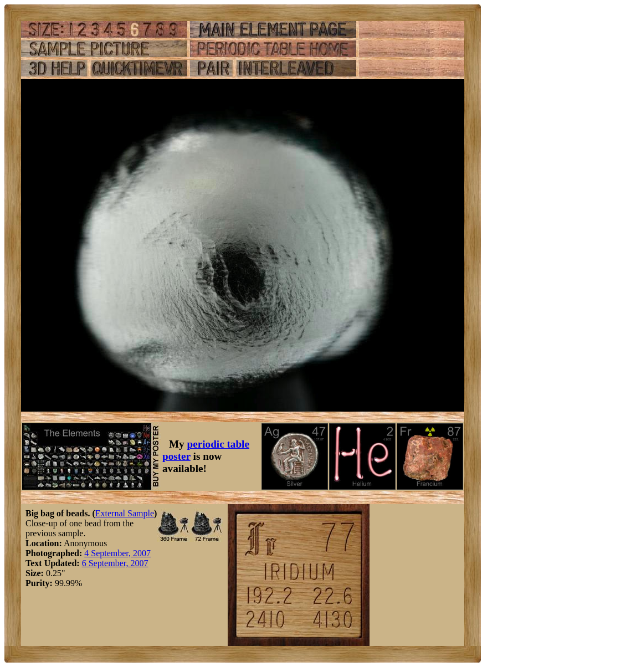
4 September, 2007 (117, 553)
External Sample (124, 513)
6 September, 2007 (115, 563)
